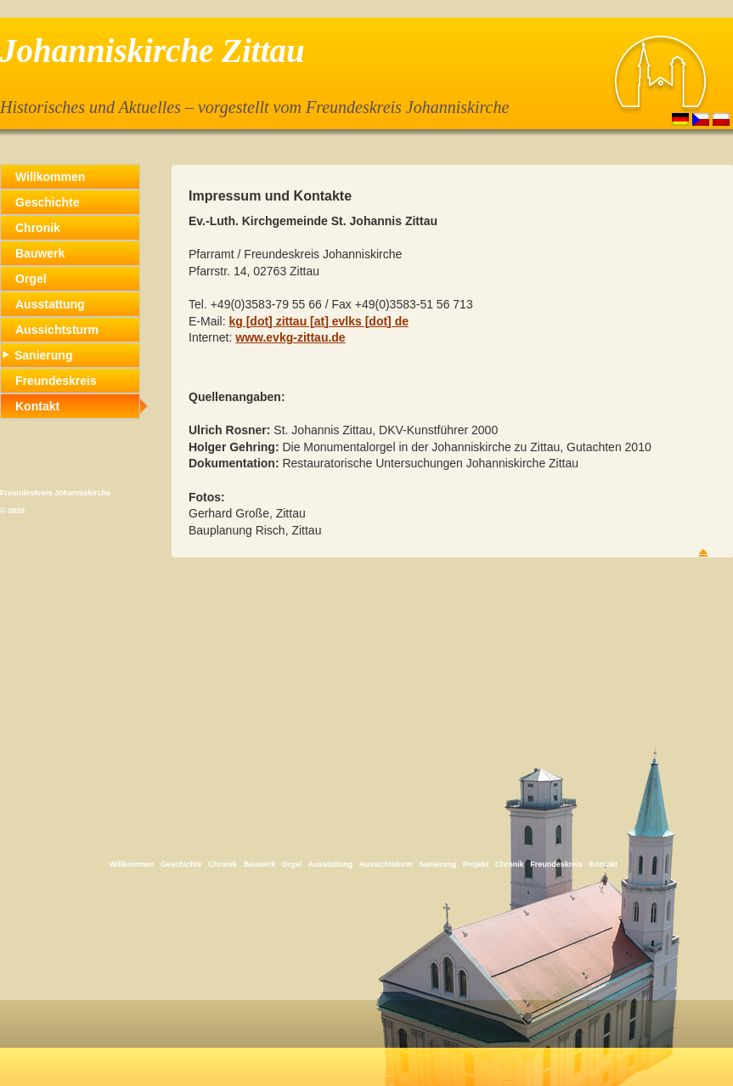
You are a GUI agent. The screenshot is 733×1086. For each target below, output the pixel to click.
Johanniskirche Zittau (152, 50)
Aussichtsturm (57, 330)
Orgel (31, 279)
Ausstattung (50, 304)
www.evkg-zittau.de (290, 337)
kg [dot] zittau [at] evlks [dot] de (318, 321)
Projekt (476, 864)
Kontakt (37, 406)
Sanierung (37, 355)
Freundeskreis (56, 380)
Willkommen (50, 177)
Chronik (37, 228)
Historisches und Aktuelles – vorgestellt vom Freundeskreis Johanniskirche (254, 107)
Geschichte (47, 202)
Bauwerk (40, 253)
